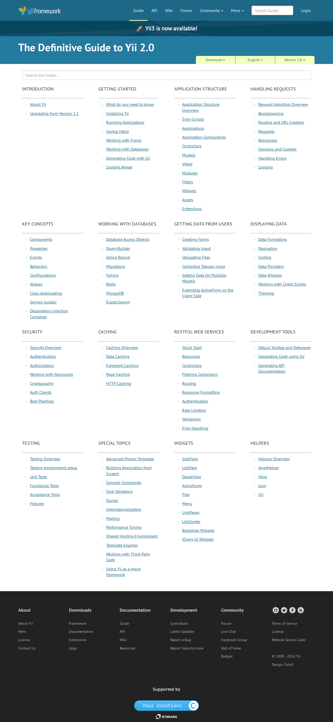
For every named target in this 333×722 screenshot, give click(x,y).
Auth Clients (41, 392)
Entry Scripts (193, 119)
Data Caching (118, 356)
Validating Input (196, 248)
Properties (39, 248)
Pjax (186, 494)
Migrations (115, 266)
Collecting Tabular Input (203, 266)
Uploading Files (196, 257)
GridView (190, 458)
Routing (189, 383)
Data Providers (271, 266)
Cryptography (42, 383)
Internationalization (123, 509)
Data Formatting (272, 239)
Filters (187, 181)
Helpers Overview (274, 458)
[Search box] (166, 75)
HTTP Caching (118, 383)
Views (187, 163)
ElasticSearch (118, 302)
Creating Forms (195, 239)
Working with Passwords (51, 374)
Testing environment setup (53, 467)
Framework (77, 623)
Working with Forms (124, 140)
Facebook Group (234, 639)
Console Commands (123, 482)
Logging (265, 167)
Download (215, 59)
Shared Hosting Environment (132, 536)
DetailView (191, 476)
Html (262, 476)
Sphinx (112, 275)
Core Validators (119, 491)
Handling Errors (272, 158)
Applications (193, 128)
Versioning (191, 419)
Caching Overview (122, 347)
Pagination (267, 248)
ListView (189, 467)
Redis (111, 284)
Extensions (192, 208)
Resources (191, 356)
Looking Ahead (119, 167)
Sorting (264, 257)
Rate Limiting (194, 410)
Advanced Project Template (130, 458)
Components (41, 239)
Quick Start (192, 347)
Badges (227, 656)
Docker (112, 500)
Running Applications (125, 122)
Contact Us (26, 648)
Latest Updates (182, 631)
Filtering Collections (200, 374)
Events (36, 257)
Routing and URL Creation (281, 122)
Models (188, 155)
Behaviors (38, 266)
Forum (186, 10)
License (24, 639)
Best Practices (42, 401)
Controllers (192, 146)
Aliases (36, 284)
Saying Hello (117, 131)
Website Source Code (288, 639)
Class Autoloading (46, 293)
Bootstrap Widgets (198, 530)
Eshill (289, 664)
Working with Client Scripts (282, 284)
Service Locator (43, 302)
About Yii (38, 104)
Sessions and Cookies (277, 149)
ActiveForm (192, 485)
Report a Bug (180, 639)
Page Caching (118, 374)
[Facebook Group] (292, 610)
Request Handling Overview (283, 104)
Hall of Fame (231, 648)
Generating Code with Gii (128, 158)
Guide (138, 10)
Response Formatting (201, 392)
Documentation (81, 631)
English (255, 59)
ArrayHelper (268, 467)
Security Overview (45, 347)
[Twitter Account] (283, 610)
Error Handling (195, 428)
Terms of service (284, 623)
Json (262, 485)
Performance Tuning (124, 527)
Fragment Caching (122, 365)
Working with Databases (127, 149)
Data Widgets (270, 275)
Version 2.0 (294, 59)
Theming (266, 293)
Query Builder (118, 248)
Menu (187, 503)
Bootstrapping (271, 113)
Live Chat (228, 631)
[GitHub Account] (275, 610)
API (154, 10)
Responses (267, 140)
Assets (187, 199)
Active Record (118, 257)
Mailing (113, 518)
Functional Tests (44, 485)
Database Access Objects (127, 239)
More (237, 10)
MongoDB (115, 293)
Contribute (179, 623)
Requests (266, 131)
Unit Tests (38, 476)
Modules (190, 173)
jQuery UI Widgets (198, 539)
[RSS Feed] (300, 610)
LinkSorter (191, 521)
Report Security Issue (186, 648)
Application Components (204, 137)
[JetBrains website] (166, 716)
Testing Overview (45, 458)
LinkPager (191, 512)
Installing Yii (117, 113)
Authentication (43, 356)
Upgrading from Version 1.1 (54, 113)
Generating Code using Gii (281, 356)
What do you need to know (130, 104)
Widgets (189, 190)
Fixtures (37, 503)
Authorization (42, 365)
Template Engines (122, 545)
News (22, 631)
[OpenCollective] (166, 705)
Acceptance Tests (45, 494)
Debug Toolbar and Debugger (284, 347)
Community (211, 10)
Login (306, 10)
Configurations (43, 275)
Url (261, 494)
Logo (73, 648)
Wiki (169, 10)
